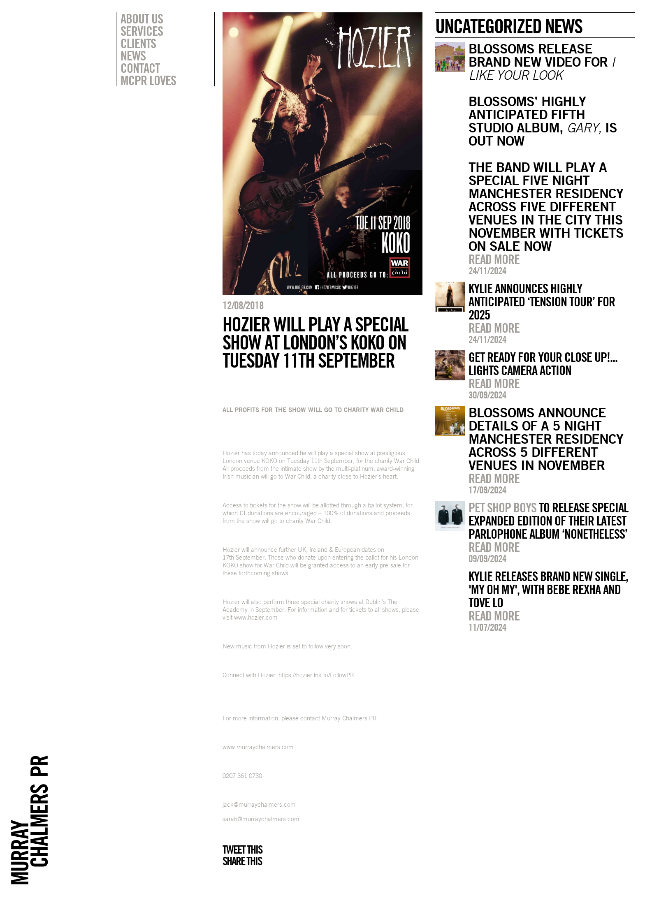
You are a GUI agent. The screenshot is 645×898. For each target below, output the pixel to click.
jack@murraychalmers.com (259, 804)
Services (142, 31)
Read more (494, 259)
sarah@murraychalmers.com (261, 819)
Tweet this (242, 849)
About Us (142, 18)
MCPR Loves (148, 80)
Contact (140, 68)
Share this (242, 861)
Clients (138, 43)
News (133, 55)
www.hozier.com (256, 617)
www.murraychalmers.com (258, 747)
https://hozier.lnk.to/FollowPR (316, 675)
